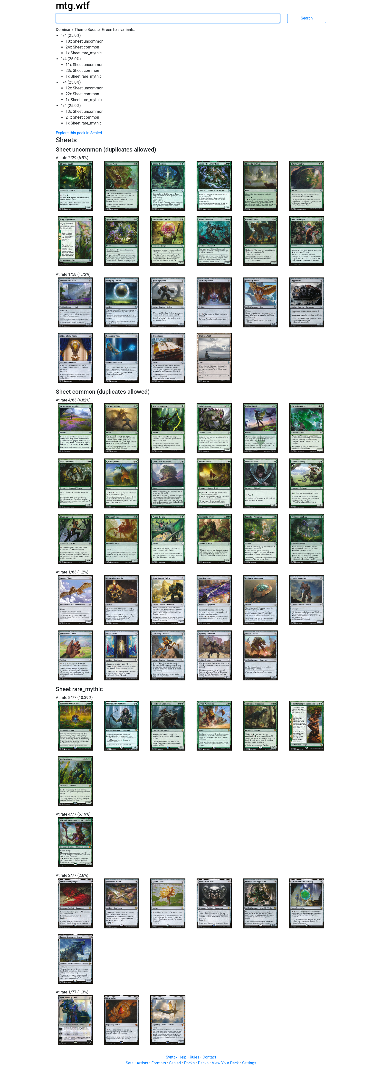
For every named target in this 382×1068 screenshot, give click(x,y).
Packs (190, 1063)
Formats (159, 1063)
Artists (143, 1063)
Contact (209, 1057)
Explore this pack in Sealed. (79, 133)
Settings (249, 1063)
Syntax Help (177, 1057)
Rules (195, 1057)
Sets (130, 1063)
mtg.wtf (73, 5)
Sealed (175, 1063)
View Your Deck (226, 1063)
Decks (204, 1063)
